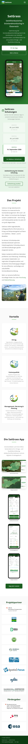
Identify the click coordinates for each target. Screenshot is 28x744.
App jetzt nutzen (14, 586)
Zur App (14, 48)
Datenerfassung (10, 280)
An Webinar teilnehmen (14, 159)
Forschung (22, 277)
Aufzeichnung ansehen (14, 184)
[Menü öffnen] (24, 2)
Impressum (4, 740)
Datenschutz (12, 740)
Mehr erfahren (14, 53)
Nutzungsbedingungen (7, 742)
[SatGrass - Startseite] (7, 2)
